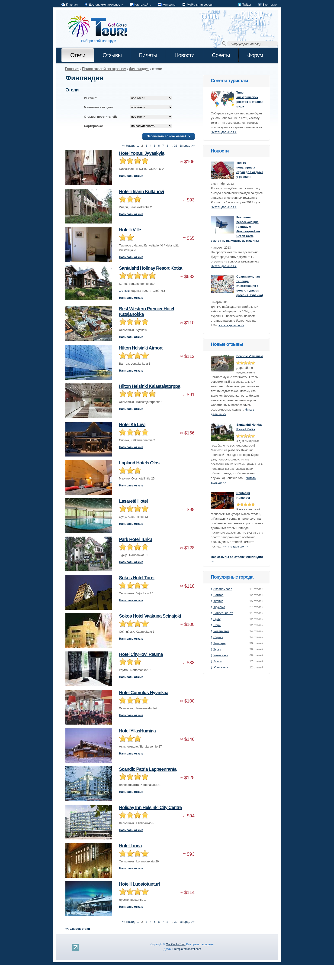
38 (175, 145)
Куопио (218, 601)
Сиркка (218, 637)
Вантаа (218, 595)
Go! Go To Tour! (175, 944)
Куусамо (219, 607)
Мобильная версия (200, 4)
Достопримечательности (106, 4)
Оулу (216, 619)
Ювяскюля (220, 667)
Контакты (169, 4)
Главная (71, 4)
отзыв (124, 290)
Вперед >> (187, 145)
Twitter (246, 4)
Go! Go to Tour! (100, 26)
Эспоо (217, 661)
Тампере (219, 643)
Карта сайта (143, 4)
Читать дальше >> (224, 132)
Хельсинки (220, 655)
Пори (217, 625)
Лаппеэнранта (223, 613)
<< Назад (128, 145)
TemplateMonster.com (187, 949)
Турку (217, 649)
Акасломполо (222, 589)
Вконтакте (270, 4)
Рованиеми (221, 631)
